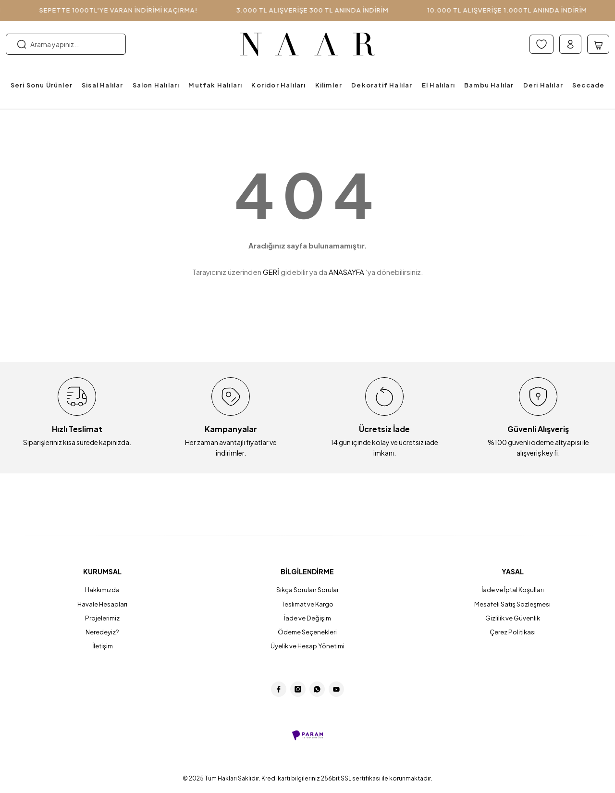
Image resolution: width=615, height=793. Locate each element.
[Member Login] (570, 44)
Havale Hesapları (102, 604)
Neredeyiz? (102, 633)
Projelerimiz (102, 618)
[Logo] (308, 44)
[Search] (66, 44)
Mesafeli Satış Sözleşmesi (513, 604)
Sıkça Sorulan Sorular (307, 589)
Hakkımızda (102, 589)
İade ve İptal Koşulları (512, 589)
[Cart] (598, 44)
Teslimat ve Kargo (307, 604)
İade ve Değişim (307, 618)
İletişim (102, 647)
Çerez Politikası (512, 633)
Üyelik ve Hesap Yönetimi (307, 647)
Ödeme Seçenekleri (307, 633)
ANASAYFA (346, 271)
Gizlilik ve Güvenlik (512, 618)
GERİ (271, 271)
